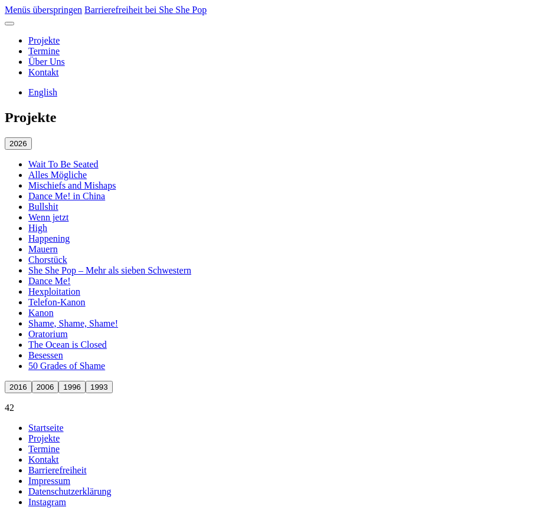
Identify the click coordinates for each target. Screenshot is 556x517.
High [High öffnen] (37, 228)
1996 (72, 387)
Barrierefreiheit (57, 470)
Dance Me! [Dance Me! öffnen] (49, 281)
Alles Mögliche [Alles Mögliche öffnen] (57, 175)
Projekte (44, 40)
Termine (44, 51)
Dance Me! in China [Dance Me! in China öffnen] (66, 196)
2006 (45, 387)
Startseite (46, 428)
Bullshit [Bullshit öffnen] (43, 207)
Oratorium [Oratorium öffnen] (48, 334)
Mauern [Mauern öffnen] (43, 249)
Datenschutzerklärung (69, 491)
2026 (18, 143)
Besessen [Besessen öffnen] (45, 355)
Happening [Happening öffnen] (49, 238)
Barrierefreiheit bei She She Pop (145, 10)
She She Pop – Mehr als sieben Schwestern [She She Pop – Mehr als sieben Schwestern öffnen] (109, 270)
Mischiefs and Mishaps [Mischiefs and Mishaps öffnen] (72, 185)
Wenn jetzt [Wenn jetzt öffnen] (48, 217)
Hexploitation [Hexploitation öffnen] (54, 292)
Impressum (49, 481)
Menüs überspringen (43, 10)
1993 (99, 387)
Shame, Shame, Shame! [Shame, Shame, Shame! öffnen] (73, 323)
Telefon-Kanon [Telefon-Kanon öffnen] (57, 302)
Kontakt (43, 72)
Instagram (47, 502)
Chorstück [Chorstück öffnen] (47, 260)
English (42, 92)
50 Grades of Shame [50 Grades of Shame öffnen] (66, 366)
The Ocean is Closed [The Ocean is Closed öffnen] (67, 345)
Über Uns (46, 62)
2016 (18, 387)
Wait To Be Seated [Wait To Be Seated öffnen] (63, 164)
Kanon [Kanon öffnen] (41, 313)
